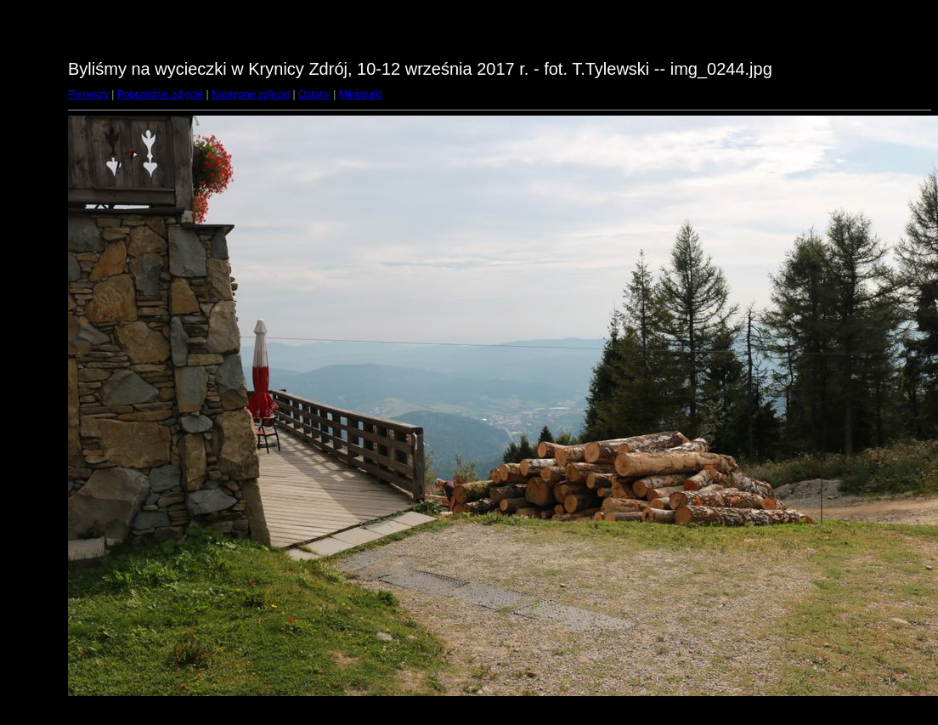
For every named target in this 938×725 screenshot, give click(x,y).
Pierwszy (88, 94)
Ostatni (314, 94)
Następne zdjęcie (251, 94)
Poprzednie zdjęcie (160, 94)
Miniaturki (360, 94)
